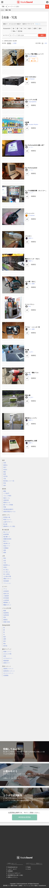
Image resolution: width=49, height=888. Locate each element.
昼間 (4, 639)
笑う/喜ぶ (6, 569)
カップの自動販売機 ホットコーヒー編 (36, 191)
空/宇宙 (5, 476)
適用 (42, 35)
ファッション (7, 583)
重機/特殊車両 (7, 539)
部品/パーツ (6, 546)
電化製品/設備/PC (8, 509)
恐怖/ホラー (6, 663)
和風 (4, 507)
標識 (4, 552)
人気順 (14, 43)
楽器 (4, 656)
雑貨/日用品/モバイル (9, 511)
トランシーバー (29, 213)
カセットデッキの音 (31, 99)
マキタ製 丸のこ (30, 281)
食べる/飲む (6, 574)
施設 (4, 472)
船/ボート (6, 541)
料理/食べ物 (6, 517)
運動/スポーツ (7, 578)
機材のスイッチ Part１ (32, 259)
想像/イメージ (7, 651)
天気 (4, 478)
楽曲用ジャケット (8, 668)
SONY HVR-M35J (30, 77)
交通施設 (5, 548)
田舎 (4, 483)
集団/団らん (6, 565)
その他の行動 (7, 576)
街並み (5, 469)
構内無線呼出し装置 (31, 441)
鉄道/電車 (6, 534)
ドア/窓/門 (6, 493)
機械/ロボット (7, 605)
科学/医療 (6, 598)
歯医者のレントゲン (31, 418)
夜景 (4, 474)
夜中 (4, 641)
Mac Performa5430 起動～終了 (34, 145)
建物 (4, 491)
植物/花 (5, 619)
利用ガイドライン (13, 877)
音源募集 (5, 675)
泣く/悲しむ (6, 572)
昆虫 (4, 617)
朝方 (4, 636)
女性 (4, 560)
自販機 (27, 122)
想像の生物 (6, 622)
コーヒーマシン (29, 304)
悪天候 (5, 646)
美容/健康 (6, 581)
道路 (4, 550)
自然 (4, 462)
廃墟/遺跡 (6, 660)
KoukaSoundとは (12, 867)
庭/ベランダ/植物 (8, 504)
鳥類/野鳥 (6, 613)
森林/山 (5, 465)
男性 (4, 558)
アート (5, 589)
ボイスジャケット (8, 673)
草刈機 (27, 350)
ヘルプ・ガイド (12, 869)
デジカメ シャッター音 (32, 327)
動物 (4, 610)
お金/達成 (6, 600)
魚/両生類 (6, 615)
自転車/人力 (6, 543)
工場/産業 (6, 596)
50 (42, 43)
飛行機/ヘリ (6, 536)
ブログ (29, 869)
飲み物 (5, 524)
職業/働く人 (6, 602)
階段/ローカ (6, 502)
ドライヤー (28, 236)
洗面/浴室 (6, 500)
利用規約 (10, 871)
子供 (4, 563)
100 (46, 43)
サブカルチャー (7, 658)
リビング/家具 (7, 495)
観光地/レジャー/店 (8, 481)
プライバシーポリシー (14, 873)
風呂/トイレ (6, 498)
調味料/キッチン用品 (9, 526)
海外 (4, 485)
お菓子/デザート (8, 522)
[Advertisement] (24, 707)
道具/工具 (6, 593)
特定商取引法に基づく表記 (15, 875)
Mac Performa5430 (31, 168)
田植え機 (27, 395)
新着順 (9, 43)
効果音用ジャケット (9, 671)
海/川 (4, 467)
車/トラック (6, 532)
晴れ (4, 643)
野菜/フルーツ (7, 519)
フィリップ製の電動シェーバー (34, 54)
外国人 (5, 567)
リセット (38, 24)
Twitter (29, 867)
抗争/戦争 (6, 591)
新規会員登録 (24, 817)
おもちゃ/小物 (7, 654)
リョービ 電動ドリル (31, 372)
